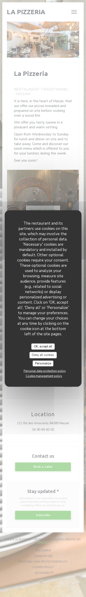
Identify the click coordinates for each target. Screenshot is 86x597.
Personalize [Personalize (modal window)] (43, 363)
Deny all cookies (43, 355)
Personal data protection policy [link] (45, 371)
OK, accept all (43, 346)
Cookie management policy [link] (44, 376)
